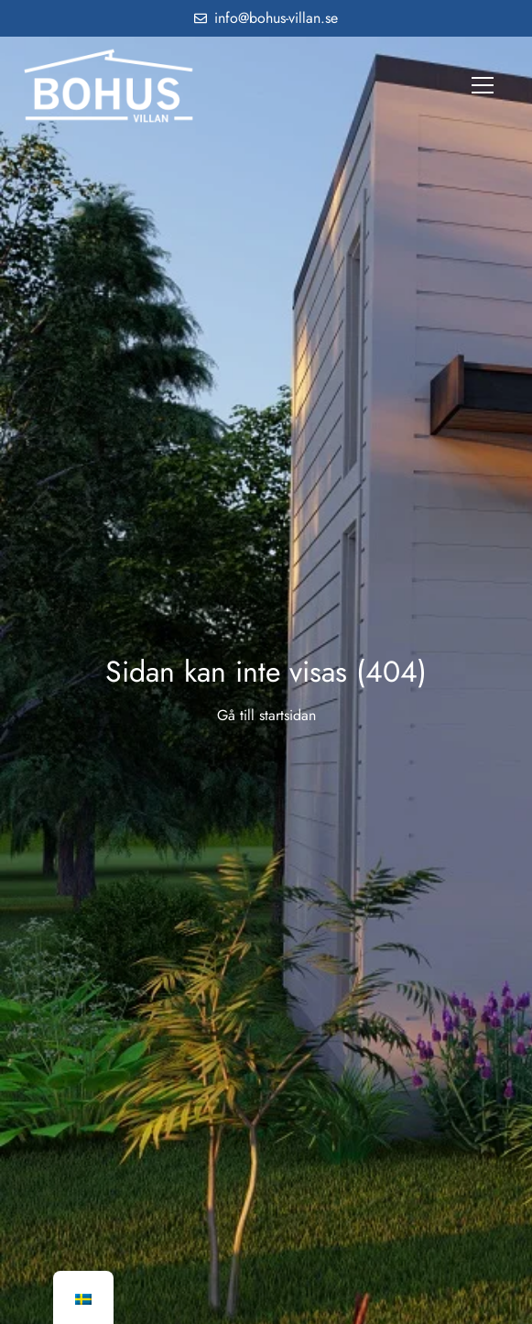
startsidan (287, 715)
